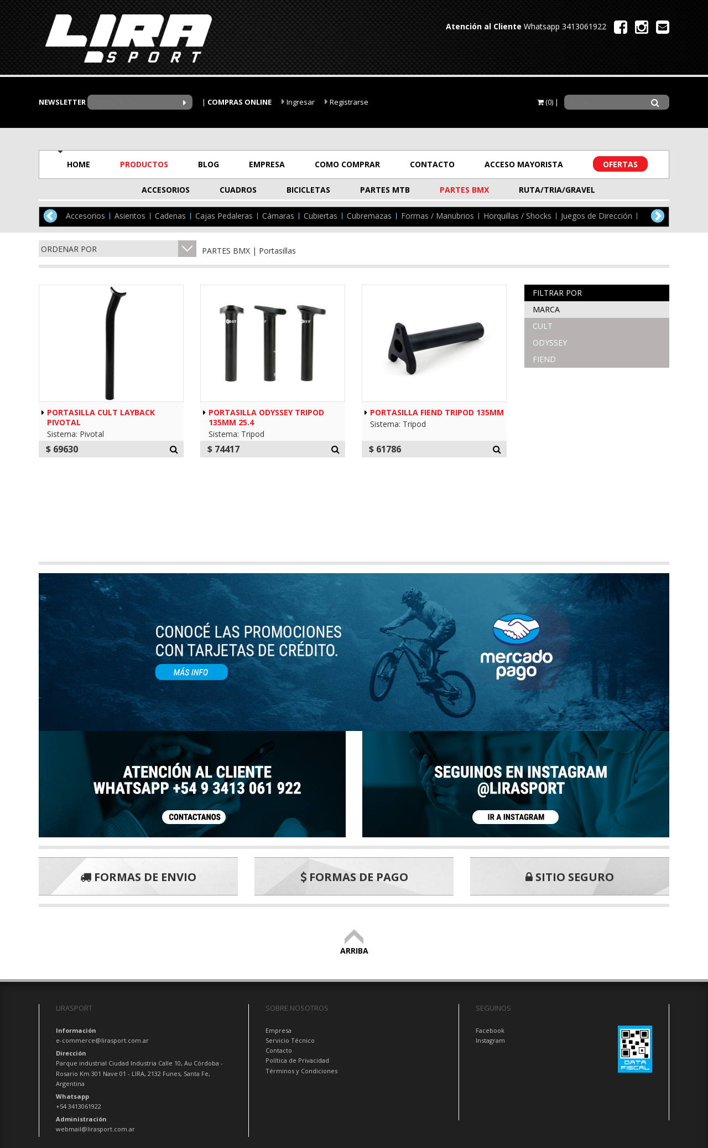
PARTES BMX (464, 189)
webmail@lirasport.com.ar (95, 1129)
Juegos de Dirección (596, 216)
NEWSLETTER (62, 102)
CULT (543, 326)
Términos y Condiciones (301, 1071)
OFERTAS (620, 164)
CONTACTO (432, 164)
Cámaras (278, 216)
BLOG (208, 164)
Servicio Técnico (290, 1040)
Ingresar (298, 102)
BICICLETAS (308, 189)
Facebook (490, 1030)
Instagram (490, 1040)
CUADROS (238, 189)
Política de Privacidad (297, 1060)
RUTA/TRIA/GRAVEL (546, 189)
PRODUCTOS (144, 164)
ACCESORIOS (166, 189)
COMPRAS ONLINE (239, 102)
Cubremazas (369, 216)
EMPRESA (267, 164)
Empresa (278, 1030)
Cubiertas (320, 216)
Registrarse (346, 102)
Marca (546, 309)
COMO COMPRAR (347, 164)
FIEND (544, 359)
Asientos (129, 216)
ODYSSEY (550, 342)
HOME (78, 164)
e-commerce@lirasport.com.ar (102, 1040)
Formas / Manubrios (437, 216)
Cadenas (170, 216)
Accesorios (85, 216)
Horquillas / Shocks (517, 216)
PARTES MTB (385, 189)
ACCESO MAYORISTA (524, 164)
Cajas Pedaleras (224, 216)
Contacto (279, 1050)
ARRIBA (354, 945)
